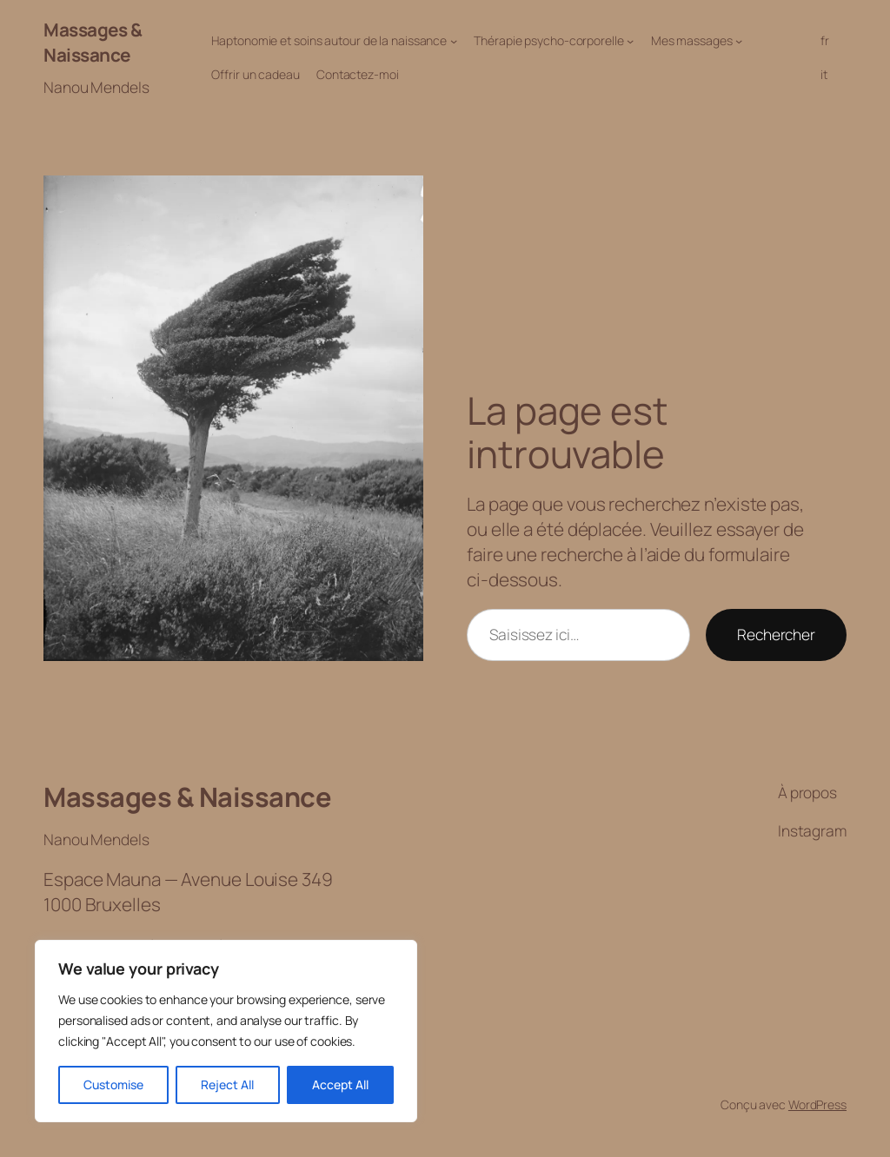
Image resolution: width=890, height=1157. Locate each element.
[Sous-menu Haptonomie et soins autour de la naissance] (453, 40)
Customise (113, 1084)
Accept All (340, 1084)
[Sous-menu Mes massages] (738, 40)
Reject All (227, 1084)
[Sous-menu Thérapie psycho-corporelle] (630, 40)
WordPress (817, 1104)
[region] (226, 1031)
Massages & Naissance (92, 42)
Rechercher (776, 634)
